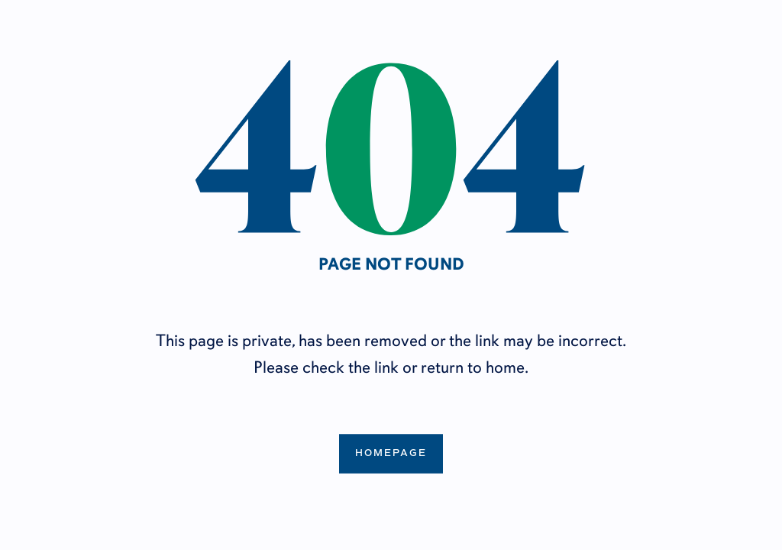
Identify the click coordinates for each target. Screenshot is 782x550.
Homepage (391, 453)
